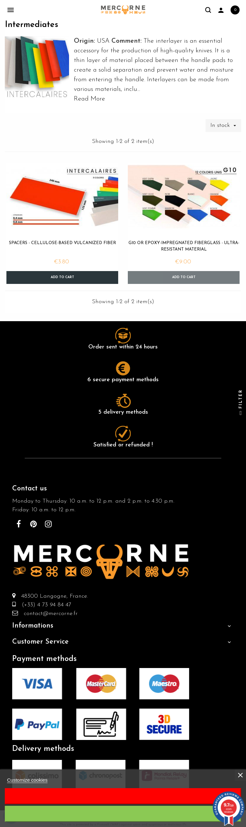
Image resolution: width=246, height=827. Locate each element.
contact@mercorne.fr (48, 614)
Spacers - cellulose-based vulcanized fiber (62, 243)
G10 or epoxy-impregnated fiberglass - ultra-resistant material (183, 246)
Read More (89, 99)
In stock (225, 125)
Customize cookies (27, 780)
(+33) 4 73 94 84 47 (43, 605)
